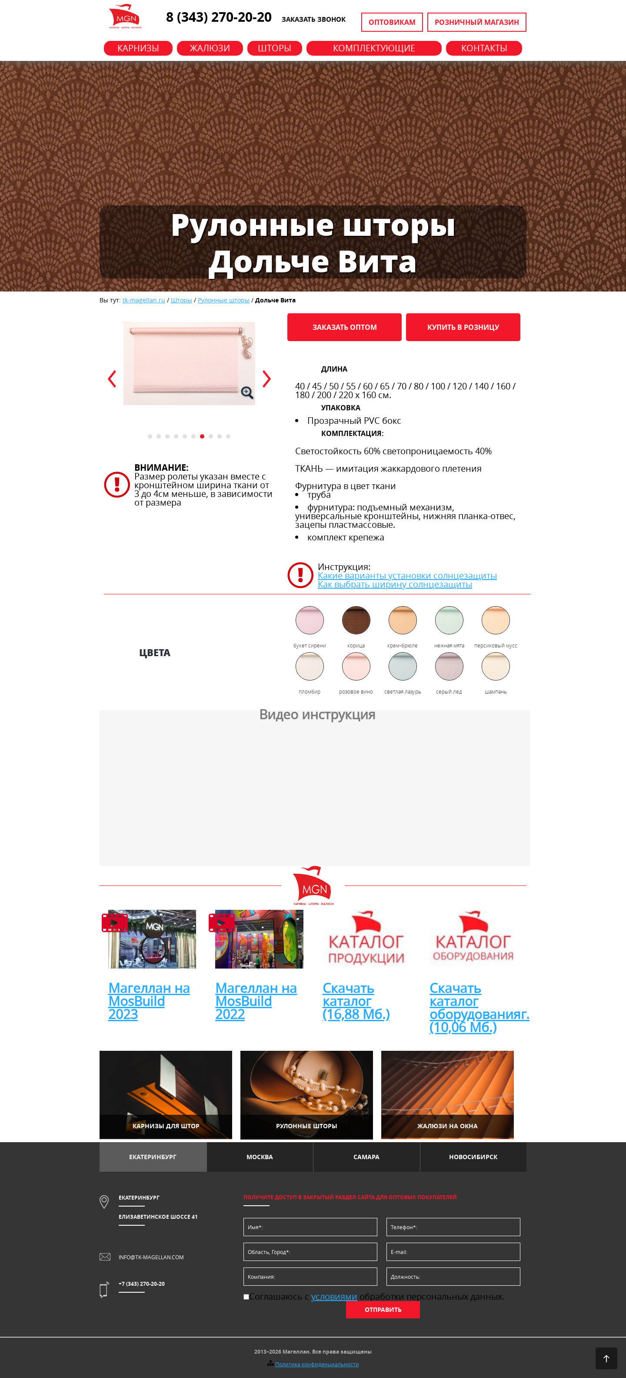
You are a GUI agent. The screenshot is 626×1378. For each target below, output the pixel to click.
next (267, 379)
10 (228, 436)
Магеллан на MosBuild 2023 (149, 1001)
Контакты (484, 48)
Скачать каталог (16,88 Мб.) (356, 1001)
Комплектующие (374, 48)
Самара (366, 1157)
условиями (334, 1296)
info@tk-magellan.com (151, 1257)
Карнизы (138, 48)
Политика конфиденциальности (317, 1364)
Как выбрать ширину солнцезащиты (395, 584)
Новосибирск (473, 1157)
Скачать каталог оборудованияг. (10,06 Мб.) (479, 1007)
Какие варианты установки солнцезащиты (407, 575)
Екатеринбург (152, 1157)
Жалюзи (210, 48)
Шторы (274, 48)
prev (112, 379)
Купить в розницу (463, 327)
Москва (259, 1157)
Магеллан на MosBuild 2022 (256, 1001)
